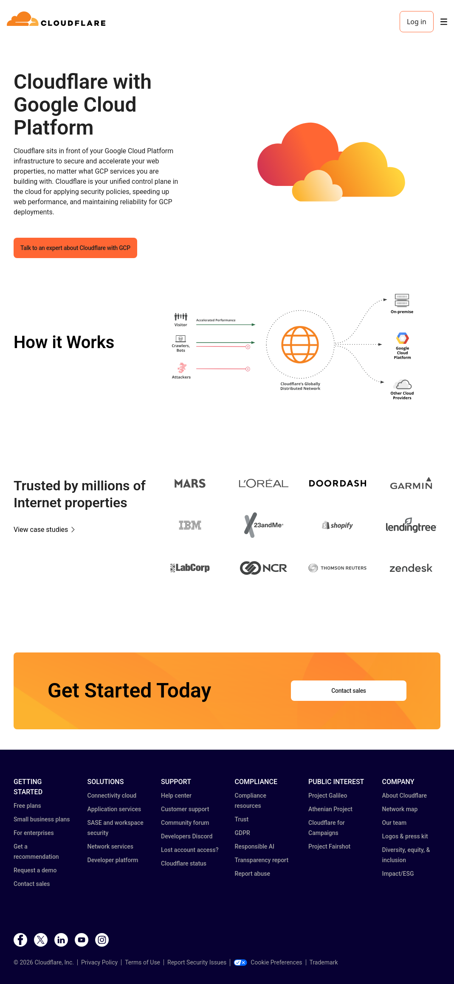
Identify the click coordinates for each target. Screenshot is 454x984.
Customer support (185, 809)
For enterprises (34, 832)
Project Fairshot (329, 846)
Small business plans (42, 819)
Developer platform (112, 860)
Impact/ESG (398, 873)
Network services (110, 846)
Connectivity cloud (112, 795)
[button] (337, 164)
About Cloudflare (404, 795)
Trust (242, 819)
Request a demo (35, 870)
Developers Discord (186, 836)
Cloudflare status (183, 863)
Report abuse (252, 873)
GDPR (242, 832)
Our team (394, 822)
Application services (114, 809)
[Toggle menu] (443, 21)
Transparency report (262, 860)
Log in (416, 21)
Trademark (324, 962)
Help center (176, 795)
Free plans (27, 805)
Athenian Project (330, 809)
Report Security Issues (196, 962)
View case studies (41, 530)
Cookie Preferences (268, 962)
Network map (400, 809)
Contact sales (32, 883)
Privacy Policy (99, 962)
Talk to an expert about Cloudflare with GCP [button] (75, 248)
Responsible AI (255, 846)
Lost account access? (190, 849)
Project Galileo (327, 795)
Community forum (185, 822)
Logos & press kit (405, 836)
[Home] (57, 21)
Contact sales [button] (348, 690)
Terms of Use (142, 962)
